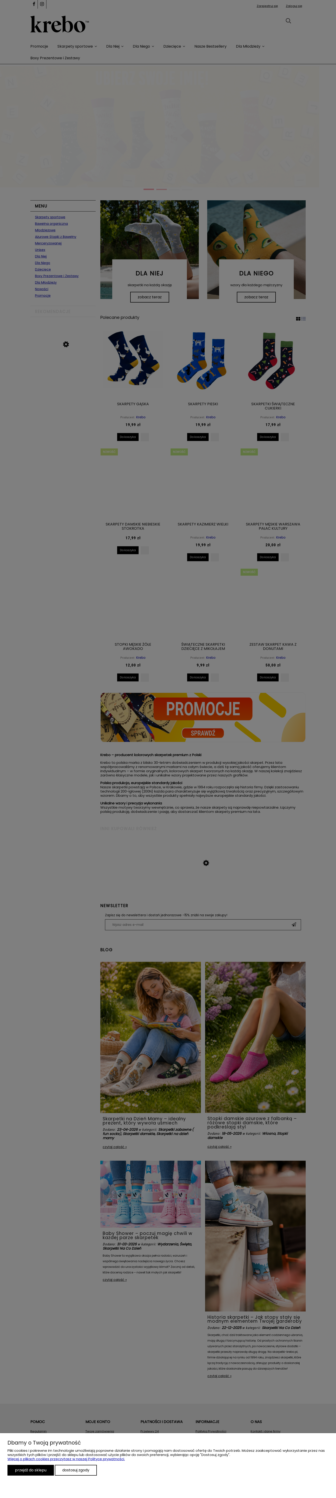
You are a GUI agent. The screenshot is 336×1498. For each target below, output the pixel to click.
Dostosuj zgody (75, 1470)
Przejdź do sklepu (30, 1470)
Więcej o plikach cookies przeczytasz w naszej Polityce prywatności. (66, 1458)
